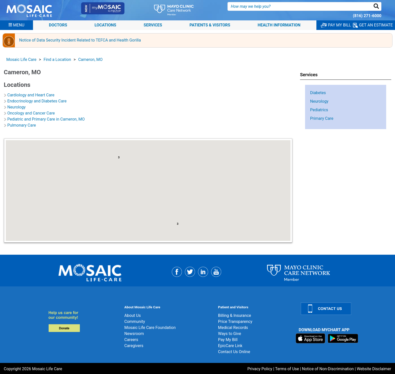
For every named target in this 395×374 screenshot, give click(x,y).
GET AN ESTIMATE (373, 25)
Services (153, 25)
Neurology (16, 107)
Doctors (58, 25)
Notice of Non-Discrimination (328, 368)
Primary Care (321, 118)
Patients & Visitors (209, 25)
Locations (105, 25)
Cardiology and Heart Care (30, 95)
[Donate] (83, 321)
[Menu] (16, 25)
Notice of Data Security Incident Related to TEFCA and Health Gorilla (80, 40)
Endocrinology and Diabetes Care (37, 101)
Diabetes (318, 92)
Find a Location (57, 59)
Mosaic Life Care (21, 59)
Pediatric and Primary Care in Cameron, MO (46, 119)
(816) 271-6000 (367, 15)
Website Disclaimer (374, 368)
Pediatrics (319, 109)
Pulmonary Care (21, 125)
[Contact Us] (345, 309)
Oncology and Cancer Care (31, 113)
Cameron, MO (90, 59)
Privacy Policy (259, 368)
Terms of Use (287, 368)
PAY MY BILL (336, 25)
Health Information (279, 25)
